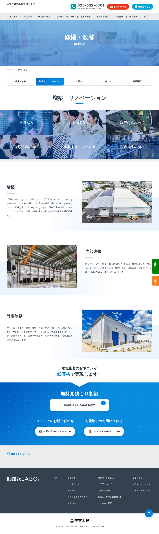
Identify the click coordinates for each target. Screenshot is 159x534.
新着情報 (72, 478)
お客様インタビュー (65, 17)
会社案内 (133, 17)
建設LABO (22, 8)
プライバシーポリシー (142, 484)
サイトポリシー (139, 478)
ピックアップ (74, 484)
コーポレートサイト (141, 490)
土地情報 (119, 17)
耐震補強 (137, 81)
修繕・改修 (85, 17)
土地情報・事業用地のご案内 (155, 281)
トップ (147, 17)
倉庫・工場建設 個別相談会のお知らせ (155, 266)
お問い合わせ (118, 6)
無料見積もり (143, 6)
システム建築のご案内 (77, 497)
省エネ (108, 81)
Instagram (19, 453)
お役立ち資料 (103, 17)
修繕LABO (72, 503)
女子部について (105, 484)
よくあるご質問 (105, 503)
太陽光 (79, 81)
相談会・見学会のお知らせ (110, 497)
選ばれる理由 (44, 17)
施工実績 (13, 17)
